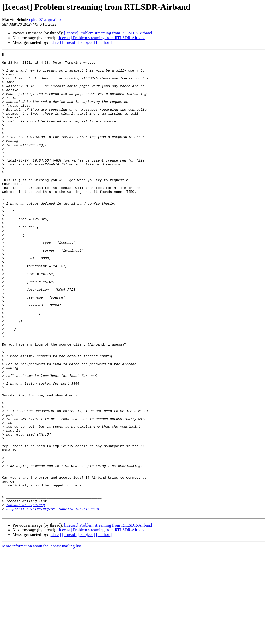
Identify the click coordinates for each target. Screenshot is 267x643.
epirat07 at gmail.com (47, 19)
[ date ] (55, 42)
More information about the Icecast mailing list (41, 638)
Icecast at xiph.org (25, 595)
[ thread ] (69, 42)
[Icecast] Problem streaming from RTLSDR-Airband (108, 33)
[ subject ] (86, 42)
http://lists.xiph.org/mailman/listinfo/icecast (53, 600)
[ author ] (104, 42)
